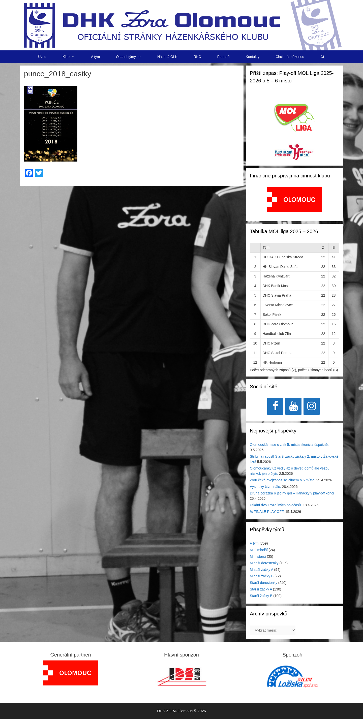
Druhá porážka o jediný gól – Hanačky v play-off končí (292, 493)
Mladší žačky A (261, 570)
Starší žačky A (261, 589)
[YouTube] (293, 406)
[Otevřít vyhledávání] (322, 56)
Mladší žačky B (262, 576)
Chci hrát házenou (290, 57)
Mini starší (258, 556)
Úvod (42, 57)
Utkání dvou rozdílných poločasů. (276, 505)
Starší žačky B (261, 596)
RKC (197, 57)
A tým (95, 57)
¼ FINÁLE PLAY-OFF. (267, 512)
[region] (294, 202)
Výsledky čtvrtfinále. (265, 487)
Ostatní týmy (132, 56)
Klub (73, 56)
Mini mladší (259, 550)
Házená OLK (167, 57)
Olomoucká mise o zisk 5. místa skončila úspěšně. (289, 445)
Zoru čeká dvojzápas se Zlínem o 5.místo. (282, 480)
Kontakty (252, 57)
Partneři (223, 57)
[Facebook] (275, 406)
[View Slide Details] (294, 199)
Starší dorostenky (263, 583)
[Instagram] (312, 406)
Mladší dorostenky (264, 563)
